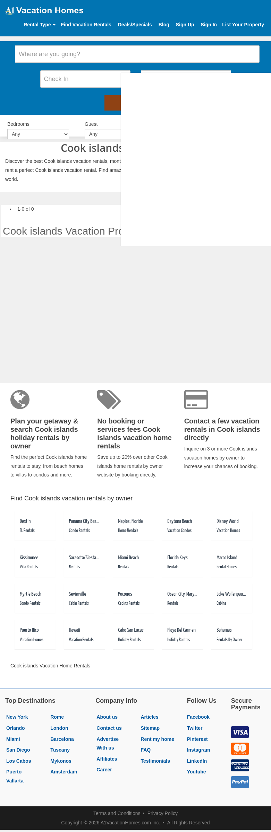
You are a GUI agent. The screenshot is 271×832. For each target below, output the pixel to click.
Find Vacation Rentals (86, 24)
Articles (149, 710)
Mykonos (60, 754)
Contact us (108, 721)
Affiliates (106, 752)
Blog (164, 24)
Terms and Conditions (116, 806)
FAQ (146, 743)
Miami (13, 732)
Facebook (198, 710)
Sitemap (150, 721)
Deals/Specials (135, 24)
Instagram (198, 743)
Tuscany (60, 743)
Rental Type (40, 24)
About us (107, 710)
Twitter (195, 721)
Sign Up (185, 24)
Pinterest (197, 732)
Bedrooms (18, 118)
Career (104, 762)
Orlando (15, 721)
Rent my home (157, 732)
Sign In (209, 24)
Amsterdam (63, 765)
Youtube (196, 765)
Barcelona (62, 732)
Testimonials (155, 754)
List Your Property (243, 24)
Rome (57, 710)
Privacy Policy (162, 806)
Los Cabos (18, 754)
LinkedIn (197, 754)
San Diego (18, 743)
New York (17, 710)
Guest (91, 118)
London (59, 721)
